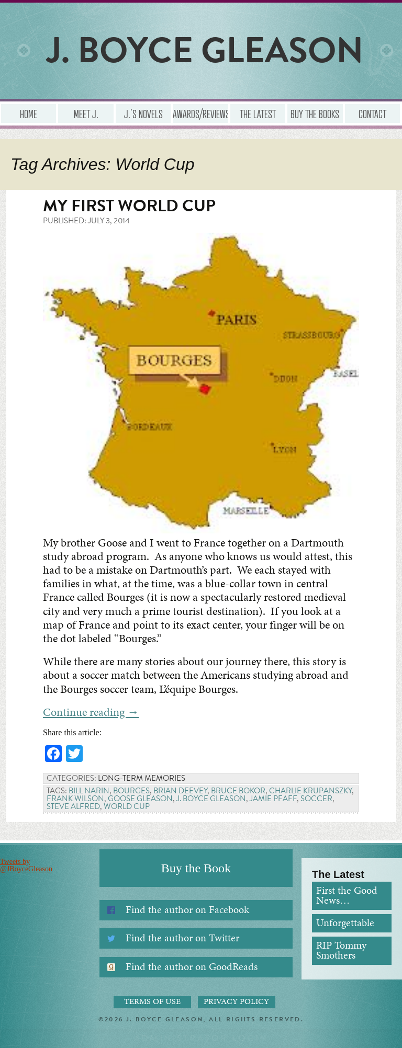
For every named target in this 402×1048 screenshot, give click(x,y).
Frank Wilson (75, 798)
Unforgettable (345, 923)
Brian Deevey (180, 790)
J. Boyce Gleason (211, 798)
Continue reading (91, 712)
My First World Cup (129, 205)
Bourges (131, 790)
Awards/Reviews (200, 113)
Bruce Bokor (238, 790)
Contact (372, 113)
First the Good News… (346, 895)
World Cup (127, 806)
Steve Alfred (73, 806)
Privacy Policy (236, 1002)
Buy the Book (196, 868)
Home (28, 113)
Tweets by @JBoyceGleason (26, 865)
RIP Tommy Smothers (341, 950)
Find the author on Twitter (182, 938)
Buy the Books (315, 113)
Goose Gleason (140, 798)
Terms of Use (152, 1002)
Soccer (316, 798)
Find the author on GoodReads (192, 967)
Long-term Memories (141, 778)
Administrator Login (201, 1038)
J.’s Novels (143, 113)
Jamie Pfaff (273, 798)
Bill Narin (89, 790)
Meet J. (86, 113)
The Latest (258, 113)
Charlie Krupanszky (310, 790)
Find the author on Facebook (187, 910)
